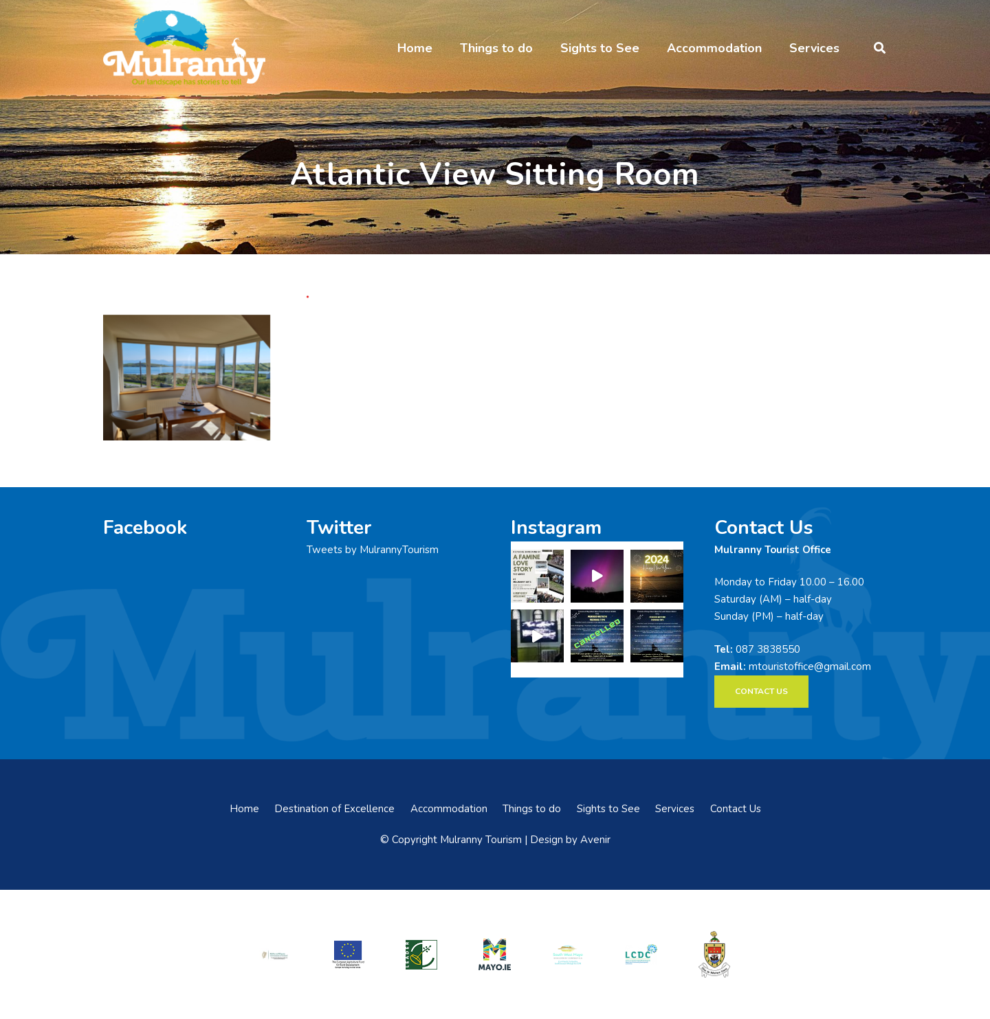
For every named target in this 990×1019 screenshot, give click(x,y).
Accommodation (448, 809)
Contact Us (735, 809)
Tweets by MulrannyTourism (373, 550)
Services (674, 809)
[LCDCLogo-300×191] (641, 954)
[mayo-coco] (714, 954)
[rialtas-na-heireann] (275, 954)
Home (244, 809)
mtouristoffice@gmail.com (810, 666)
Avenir (595, 840)
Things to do (532, 809)
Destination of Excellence (334, 809)
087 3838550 (768, 649)
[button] (879, 48)
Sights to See (608, 809)
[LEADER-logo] (421, 954)
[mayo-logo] (495, 954)
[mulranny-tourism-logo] (184, 48)
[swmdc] (568, 954)
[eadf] (348, 954)
